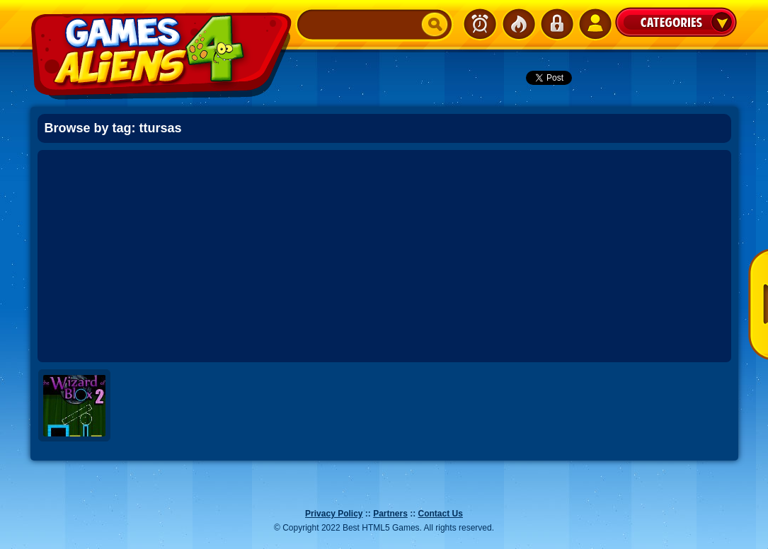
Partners (390, 514)
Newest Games (480, 24)
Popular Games (518, 24)
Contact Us (440, 514)
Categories (676, 22)
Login (556, 24)
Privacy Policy (333, 514)
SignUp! (594, 24)
